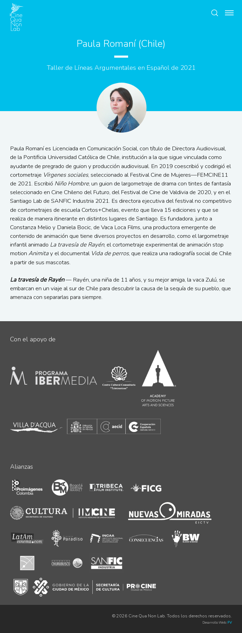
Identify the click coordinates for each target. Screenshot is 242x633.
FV (229, 622)
